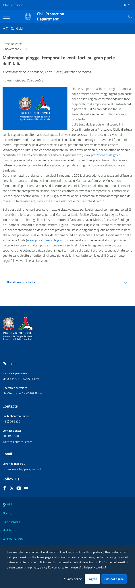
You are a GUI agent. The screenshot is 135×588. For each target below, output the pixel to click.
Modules (8, 530)
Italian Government (13, 5)
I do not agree (114, 578)
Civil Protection (50, 16)
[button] (130, 16)
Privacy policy (72, 578)
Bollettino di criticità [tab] (21, 282)
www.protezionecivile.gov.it (101, 155)
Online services (11, 522)
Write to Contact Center (17, 442)
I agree (92, 578)
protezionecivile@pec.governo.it (22, 469)
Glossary (7, 513)
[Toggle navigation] (6, 16)
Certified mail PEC (13, 538)
